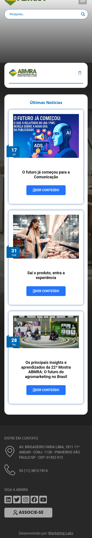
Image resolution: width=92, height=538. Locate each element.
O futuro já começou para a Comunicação (46, 174)
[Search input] (44, 14)
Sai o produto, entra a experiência (46, 275)
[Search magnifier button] (83, 14)
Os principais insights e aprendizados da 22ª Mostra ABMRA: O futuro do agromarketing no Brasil (46, 369)
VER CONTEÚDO (46, 190)
